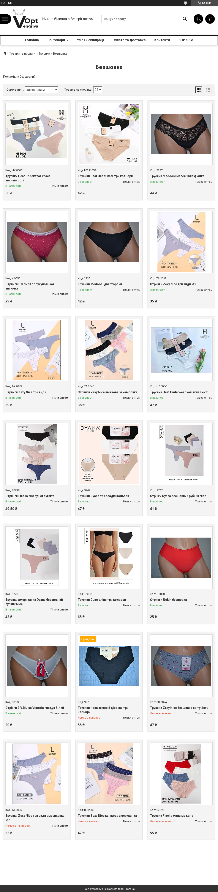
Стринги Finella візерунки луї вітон (30, 496)
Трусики (44, 53)
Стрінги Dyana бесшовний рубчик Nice (178, 496)
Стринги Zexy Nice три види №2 (173, 284)
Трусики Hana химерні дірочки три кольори (103, 710)
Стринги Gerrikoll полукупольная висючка (30, 286)
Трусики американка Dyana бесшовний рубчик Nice (34, 602)
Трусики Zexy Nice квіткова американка (107, 815)
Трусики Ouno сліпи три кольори (102, 599)
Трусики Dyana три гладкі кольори (103, 496)
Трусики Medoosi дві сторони (100, 284)
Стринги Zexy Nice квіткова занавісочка (107, 392)
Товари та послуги (22, 53)
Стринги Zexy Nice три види (25, 392)
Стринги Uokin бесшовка (168, 599)
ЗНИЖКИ (186, 40)
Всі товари (56, 40)
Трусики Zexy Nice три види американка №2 (35, 818)
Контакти (162, 40)
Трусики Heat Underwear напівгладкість (179, 392)
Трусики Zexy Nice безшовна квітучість (179, 708)
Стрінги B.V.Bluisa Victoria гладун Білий (34, 708)
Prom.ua (130, 888)
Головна (32, 40)
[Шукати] (185, 19)
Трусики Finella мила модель (171, 815)
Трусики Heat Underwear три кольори (105, 176)
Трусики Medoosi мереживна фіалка (177, 176)
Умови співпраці (90, 40)
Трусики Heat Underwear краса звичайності (28, 178)
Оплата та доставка (129, 40)
